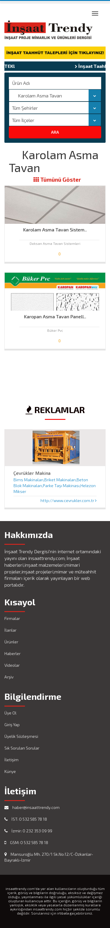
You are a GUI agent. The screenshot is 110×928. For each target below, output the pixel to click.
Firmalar (12, 618)
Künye (10, 771)
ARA (55, 132)
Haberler (12, 653)
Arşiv (8, 676)
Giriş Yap (12, 724)
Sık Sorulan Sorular (21, 747)
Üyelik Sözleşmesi (21, 736)
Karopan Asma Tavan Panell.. (55, 316)
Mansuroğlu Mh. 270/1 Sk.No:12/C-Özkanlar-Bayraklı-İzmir (48, 857)
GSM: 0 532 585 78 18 (26, 842)
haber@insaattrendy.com (32, 807)
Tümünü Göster (57, 180)
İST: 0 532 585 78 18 (25, 819)
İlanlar (10, 630)
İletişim (11, 759)
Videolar (12, 665)
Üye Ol (10, 712)
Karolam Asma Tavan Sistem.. (55, 229)
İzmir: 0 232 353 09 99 (28, 830)
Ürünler (11, 641)
